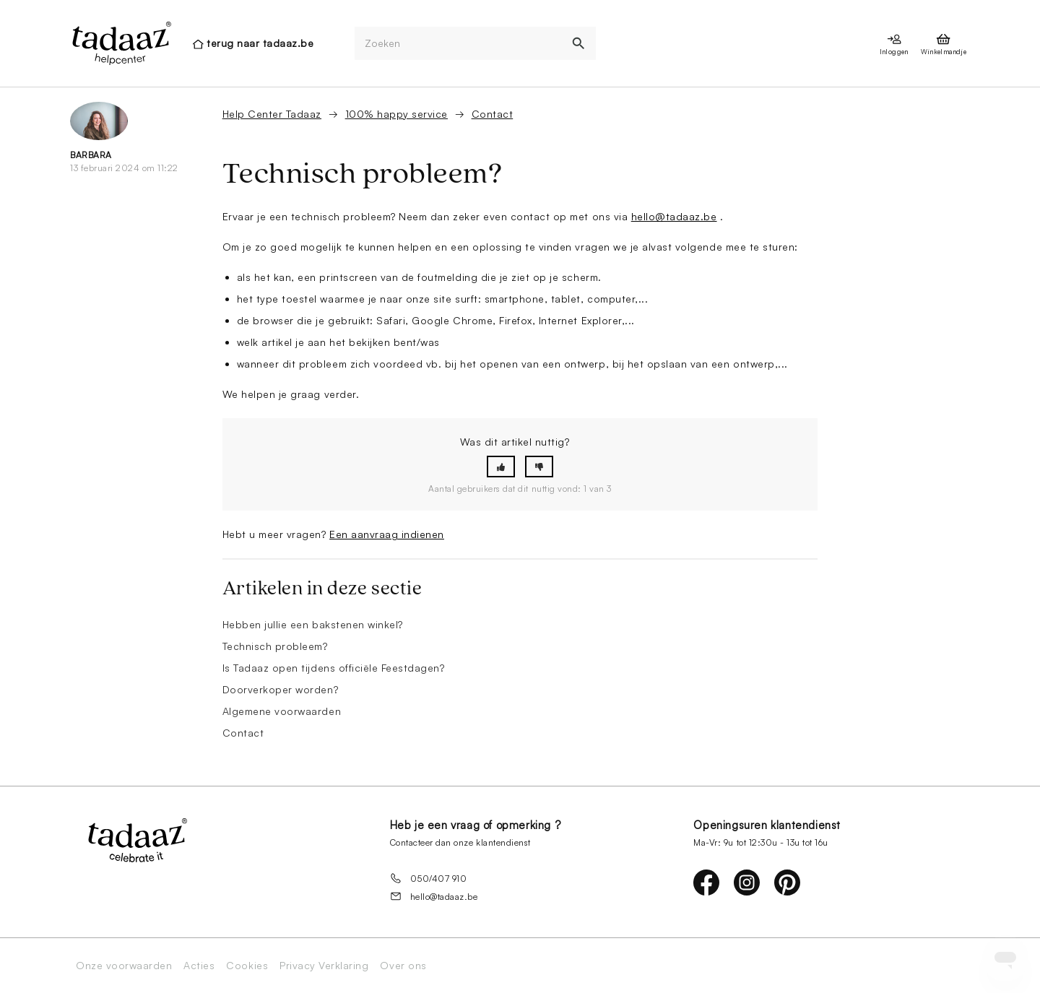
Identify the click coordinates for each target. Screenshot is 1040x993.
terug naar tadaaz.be (260, 43)
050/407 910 (428, 878)
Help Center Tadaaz (271, 114)
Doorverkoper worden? (280, 689)
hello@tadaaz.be (674, 216)
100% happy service (396, 114)
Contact (493, 114)
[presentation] (120, 43)
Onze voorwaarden (124, 965)
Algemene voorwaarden (281, 711)
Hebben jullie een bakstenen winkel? (312, 624)
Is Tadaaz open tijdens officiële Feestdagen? (333, 668)
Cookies (247, 965)
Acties (198, 965)
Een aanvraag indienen (386, 534)
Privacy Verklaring (324, 965)
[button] (501, 467)
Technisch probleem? (275, 646)
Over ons (403, 965)
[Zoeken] (459, 44)
